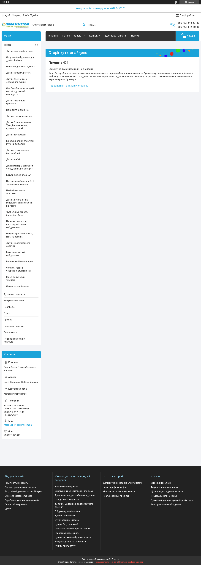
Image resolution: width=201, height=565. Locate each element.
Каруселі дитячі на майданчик (70, 541)
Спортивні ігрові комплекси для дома (74, 491)
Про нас (8, 319)
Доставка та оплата (14, 294)
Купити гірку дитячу (65, 546)
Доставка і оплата (115, 35)
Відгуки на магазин (14, 300)
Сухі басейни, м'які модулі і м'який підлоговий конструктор (20, 91)
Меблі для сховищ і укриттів (16, 278)
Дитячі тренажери (16, 134)
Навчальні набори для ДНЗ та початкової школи (20, 182)
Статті (7, 313)
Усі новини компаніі (161, 483)
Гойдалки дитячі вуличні (67, 511)
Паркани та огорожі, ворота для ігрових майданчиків (16, 224)
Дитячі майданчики (65, 515)
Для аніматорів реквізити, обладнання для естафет (19, 167)
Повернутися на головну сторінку (68, 85)
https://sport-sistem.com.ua (18, 425)
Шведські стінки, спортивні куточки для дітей (20, 142)
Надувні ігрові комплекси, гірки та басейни (19, 235)
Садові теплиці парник (18, 286)
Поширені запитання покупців (14, 340)
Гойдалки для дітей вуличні (20, 66)
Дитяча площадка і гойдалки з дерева (75, 495)
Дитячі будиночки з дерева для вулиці (16, 80)
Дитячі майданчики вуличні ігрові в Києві (172, 500)
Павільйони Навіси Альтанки (15, 192)
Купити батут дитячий (66, 524)
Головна (53, 35)
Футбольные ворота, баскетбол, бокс (17, 213)
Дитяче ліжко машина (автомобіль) (17, 152)
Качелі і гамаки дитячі (66, 486)
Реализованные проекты (116, 496)
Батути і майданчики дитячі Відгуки (23, 491)
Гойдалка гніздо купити (67, 533)
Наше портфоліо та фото (115, 487)
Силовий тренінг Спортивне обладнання (18, 269)
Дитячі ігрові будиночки (18, 72)
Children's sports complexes (18, 496)
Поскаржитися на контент (106, 562)
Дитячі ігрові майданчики (19, 51)
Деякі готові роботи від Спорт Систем (122, 483)
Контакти (94, 35)
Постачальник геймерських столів (72, 528)
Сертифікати (10, 332)
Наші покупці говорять (16, 483)
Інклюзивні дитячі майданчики (15, 254)
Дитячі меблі (13, 159)
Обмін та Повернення (16, 504)
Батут (8, 509)
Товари (7, 45)
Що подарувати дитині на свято (167, 491)
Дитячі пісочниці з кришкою (15, 102)
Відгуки (134, 35)
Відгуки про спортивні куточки (20, 487)
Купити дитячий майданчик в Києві (73, 537)
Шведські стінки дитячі (67, 499)
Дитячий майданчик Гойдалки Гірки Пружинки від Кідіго (19, 202)
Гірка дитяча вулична (17, 110)
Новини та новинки (14, 326)
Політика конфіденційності (131, 562)
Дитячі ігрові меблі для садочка (18, 244)
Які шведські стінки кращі (164, 496)
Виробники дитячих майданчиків (22, 500)
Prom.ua (115, 559)
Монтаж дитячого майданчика (119, 491)
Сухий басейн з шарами (67, 520)
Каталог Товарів (71, 35)
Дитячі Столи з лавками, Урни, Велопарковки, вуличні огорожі (19, 125)
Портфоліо (9, 307)
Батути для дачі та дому (18, 175)
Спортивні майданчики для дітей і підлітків (20, 59)
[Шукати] (84, 25)
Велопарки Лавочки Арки (19, 261)
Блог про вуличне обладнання (166, 504)
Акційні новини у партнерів (165, 487)
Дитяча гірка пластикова (19, 116)
